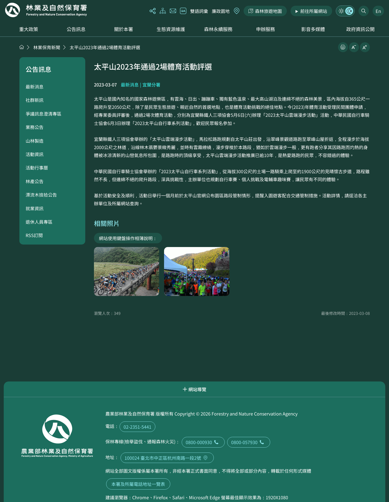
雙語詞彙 (199, 11)
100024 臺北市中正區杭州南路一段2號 (167, 458)
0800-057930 (248, 442)
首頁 (21, 47)
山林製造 (34, 140)
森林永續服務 (218, 29)
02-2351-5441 (137, 426)
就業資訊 (34, 208)
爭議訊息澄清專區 (43, 113)
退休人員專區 (39, 221)
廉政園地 (221, 11)
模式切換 (345, 10)
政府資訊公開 (360, 29)
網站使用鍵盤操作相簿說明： (128, 238)
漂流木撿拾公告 (41, 194)
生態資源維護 (171, 29)
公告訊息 (76, 29)
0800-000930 (203, 442)
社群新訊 (34, 100)
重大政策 (28, 29)
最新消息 (34, 86)
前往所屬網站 (313, 11)
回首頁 (46, 9)
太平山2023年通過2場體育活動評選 (105, 47)
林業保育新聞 (46, 47)
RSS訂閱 (34, 235)
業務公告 (34, 127)
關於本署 (123, 29)
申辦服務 (265, 29)
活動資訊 (34, 154)
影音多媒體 (313, 29)
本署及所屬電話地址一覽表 (138, 484)
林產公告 (34, 181)
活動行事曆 (37, 167)
